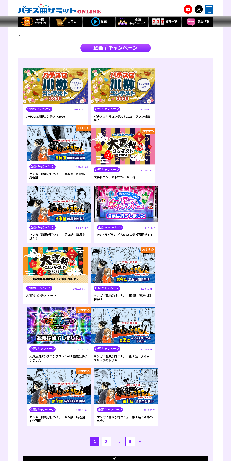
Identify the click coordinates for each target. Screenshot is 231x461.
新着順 (171, 64)
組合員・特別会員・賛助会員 (154, 442)
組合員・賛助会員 (77, 442)
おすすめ (200, 64)
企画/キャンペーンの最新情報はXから (115, 339)
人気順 (185, 65)
